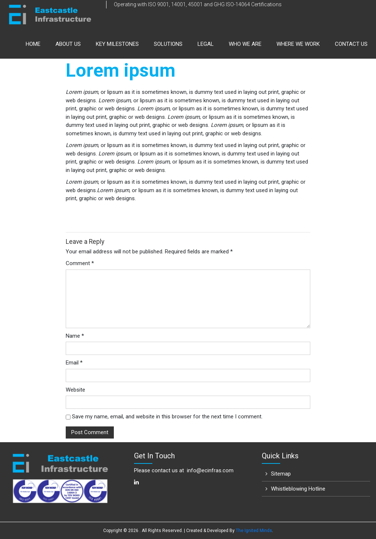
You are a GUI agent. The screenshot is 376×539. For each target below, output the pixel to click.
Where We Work (298, 44)
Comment (80, 263)
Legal (206, 44)
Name (75, 336)
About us (68, 44)
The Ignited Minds (254, 530)
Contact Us (351, 44)
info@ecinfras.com (210, 470)
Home (33, 44)
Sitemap (281, 473)
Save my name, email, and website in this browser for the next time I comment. (167, 416)
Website (75, 389)
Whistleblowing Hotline (298, 488)
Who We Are (245, 44)
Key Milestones (117, 44)
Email (74, 362)
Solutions (168, 44)
